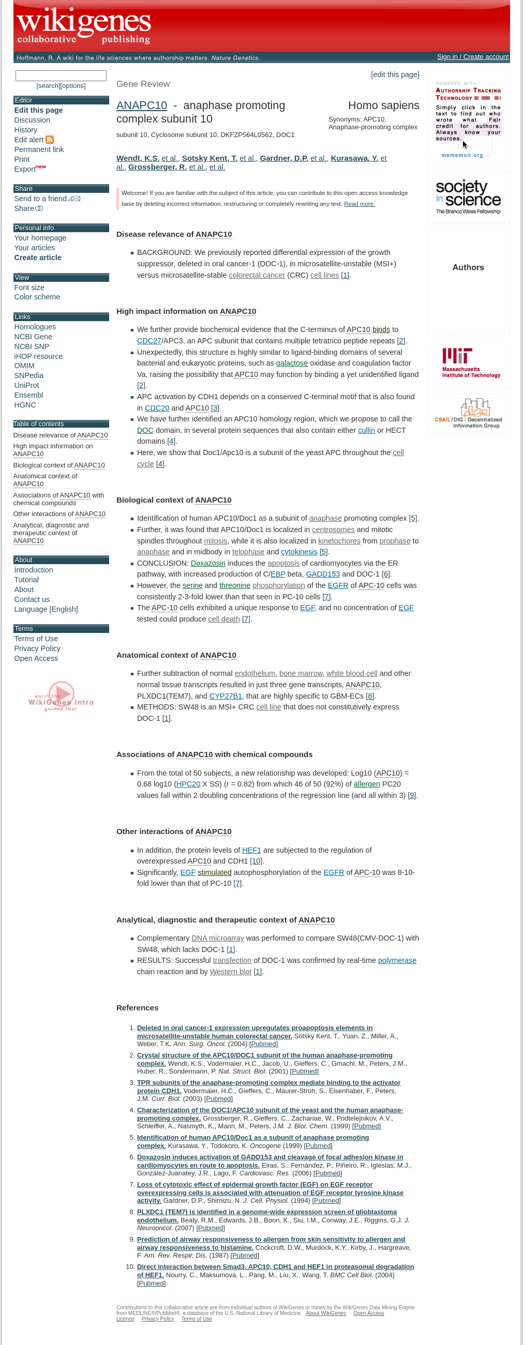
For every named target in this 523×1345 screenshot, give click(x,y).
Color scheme (37, 297)
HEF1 (251, 850)
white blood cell (351, 673)
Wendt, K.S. (138, 158)
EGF (307, 607)
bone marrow (300, 673)
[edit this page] (395, 74)
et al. (170, 158)
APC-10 (371, 585)
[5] (413, 518)
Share (29, 208)
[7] (326, 597)
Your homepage (40, 238)
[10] (256, 861)
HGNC (25, 405)
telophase (248, 552)
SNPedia (29, 375)
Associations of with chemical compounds (58, 499)
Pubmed (263, 1044)
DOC (145, 430)
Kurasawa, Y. (354, 158)
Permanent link (39, 149)
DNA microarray (217, 938)
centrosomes (333, 529)
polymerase (397, 960)
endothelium (255, 673)
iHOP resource (38, 356)
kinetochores (339, 541)
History (26, 130)
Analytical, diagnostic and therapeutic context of (51, 533)
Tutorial (26, 580)
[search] (48, 85)
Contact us (32, 599)
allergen (367, 784)
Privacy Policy (37, 648)
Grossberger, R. (157, 166)
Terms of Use (36, 638)
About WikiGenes (326, 1313)
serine (193, 585)
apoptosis (284, 563)
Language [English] (46, 609)
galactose (292, 363)
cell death (224, 619)
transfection (232, 960)
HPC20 (188, 784)
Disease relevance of (60, 435)
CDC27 (149, 341)
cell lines (324, 275)
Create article (38, 257)
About (24, 589)
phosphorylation (278, 585)
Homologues (35, 327)
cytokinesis (299, 552)
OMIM (24, 365)
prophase (395, 541)
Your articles (34, 248)
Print (22, 159)
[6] (386, 574)
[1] (345, 275)
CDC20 (157, 408)
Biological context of (59, 465)
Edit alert (34, 139)
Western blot (231, 972)
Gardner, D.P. (284, 158)
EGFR (338, 585)
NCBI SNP (32, 346)
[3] (215, 408)
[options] (73, 85)
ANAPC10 (141, 105)
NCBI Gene (33, 337)
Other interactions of (59, 514)
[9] (412, 795)
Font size (29, 287)
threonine (234, 585)
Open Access (36, 658)
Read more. (359, 204)
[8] (370, 696)
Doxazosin (208, 563)
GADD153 (323, 574)
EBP (278, 574)
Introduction (33, 570)
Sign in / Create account (473, 57)
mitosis (216, 541)
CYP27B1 (226, 696)
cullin (366, 430)
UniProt (26, 385)
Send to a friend (47, 198)
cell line (269, 707)
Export (30, 169)
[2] (401, 341)
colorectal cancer (257, 275)
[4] (171, 441)
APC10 (358, 329)
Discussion (32, 120)
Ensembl (28, 395)
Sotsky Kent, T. (209, 158)
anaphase (325, 518)
